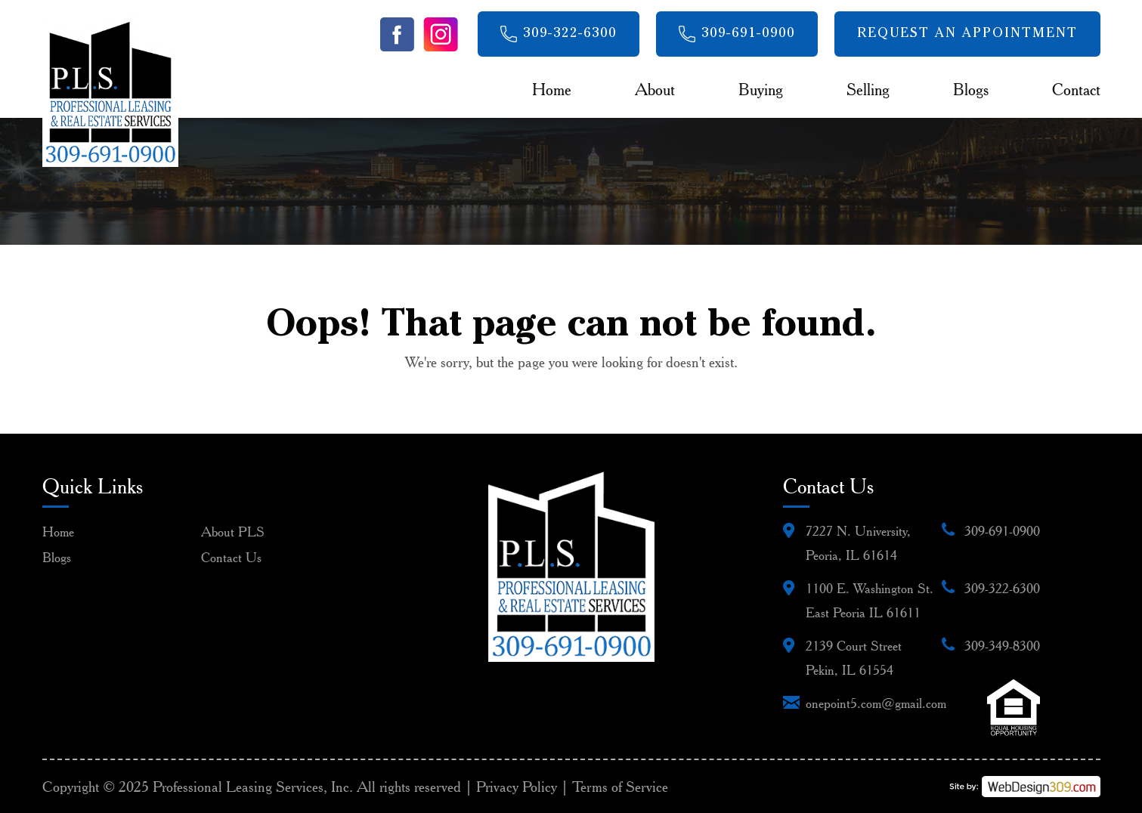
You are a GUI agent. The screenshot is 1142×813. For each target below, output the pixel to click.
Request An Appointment (967, 34)
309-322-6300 (570, 34)
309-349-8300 (1002, 646)
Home (551, 89)
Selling (868, 89)
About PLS (233, 531)
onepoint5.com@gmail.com (876, 703)
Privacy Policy (516, 786)
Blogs (971, 89)
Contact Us (231, 557)
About (655, 89)
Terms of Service (620, 786)
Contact (1076, 89)
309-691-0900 (748, 34)
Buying (760, 89)
